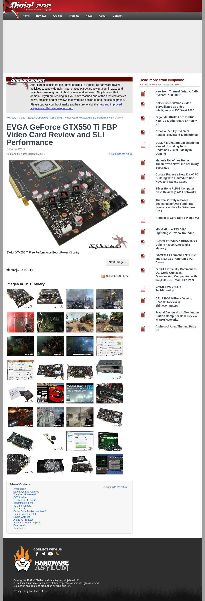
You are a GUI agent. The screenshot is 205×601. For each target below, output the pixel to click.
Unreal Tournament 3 (24, 514)
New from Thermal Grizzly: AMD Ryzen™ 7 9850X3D (177, 93)
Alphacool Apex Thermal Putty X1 (176, 328)
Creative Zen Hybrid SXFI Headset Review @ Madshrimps (177, 133)
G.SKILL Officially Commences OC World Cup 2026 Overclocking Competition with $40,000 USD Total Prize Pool (176, 275)
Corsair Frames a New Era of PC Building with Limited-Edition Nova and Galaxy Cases (177, 178)
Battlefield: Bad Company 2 (27, 522)
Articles (57, 15)
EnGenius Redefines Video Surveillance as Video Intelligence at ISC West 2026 (175, 106)
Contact (117, 15)
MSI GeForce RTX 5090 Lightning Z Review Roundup (175, 231)
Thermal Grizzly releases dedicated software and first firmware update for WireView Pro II (175, 206)
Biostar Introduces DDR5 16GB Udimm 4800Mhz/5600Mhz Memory (176, 244)
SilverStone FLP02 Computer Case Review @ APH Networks (176, 190)
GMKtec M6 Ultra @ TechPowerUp (169, 288)
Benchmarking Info (23, 503)
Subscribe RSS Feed (117, 276)
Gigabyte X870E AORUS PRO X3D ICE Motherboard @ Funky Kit (176, 121)
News (88, 15)
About (102, 15)
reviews (11, 117)
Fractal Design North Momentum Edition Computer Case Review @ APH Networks (177, 316)
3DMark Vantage (22, 505)
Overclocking (20, 525)
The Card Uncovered (24, 494)
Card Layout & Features (26, 491)
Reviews (41, 15)
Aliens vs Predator (23, 519)
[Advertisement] (102, 46)
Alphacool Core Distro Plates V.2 (177, 217)
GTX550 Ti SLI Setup (24, 500)
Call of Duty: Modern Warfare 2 (29, 511)
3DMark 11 (19, 508)
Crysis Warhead (21, 517)
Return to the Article (122, 154)
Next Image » (117, 262)
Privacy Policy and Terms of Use (30, 591)
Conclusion (19, 528)
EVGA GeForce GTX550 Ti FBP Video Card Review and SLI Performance (70, 117)
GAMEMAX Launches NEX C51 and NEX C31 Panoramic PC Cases (176, 258)
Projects (74, 15)
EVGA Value (20, 497)
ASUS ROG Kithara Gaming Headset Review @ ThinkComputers (174, 302)
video (22, 117)
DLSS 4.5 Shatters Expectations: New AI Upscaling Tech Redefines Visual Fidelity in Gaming (177, 148)
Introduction (19, 488)
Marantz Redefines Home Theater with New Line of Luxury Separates (177, 164)
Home (26, 15)
